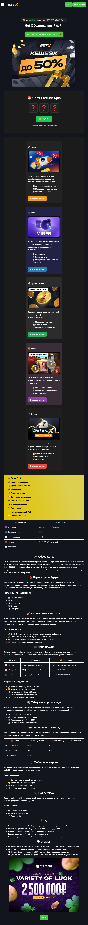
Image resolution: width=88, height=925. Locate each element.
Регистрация (79, 4)
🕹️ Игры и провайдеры (18, 482)
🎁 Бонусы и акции (16, 493)
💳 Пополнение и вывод (18, 501)
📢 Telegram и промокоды (19, 497)
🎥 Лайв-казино (15, 489)
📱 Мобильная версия (17, 504)
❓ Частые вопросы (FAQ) (19, 512)
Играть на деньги (37, 198)
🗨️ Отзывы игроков (17, 516)
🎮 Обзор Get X (14, 478)
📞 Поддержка (14, 508)
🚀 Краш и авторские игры (20, 486)
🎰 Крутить (44, 119)
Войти (68, 4)
